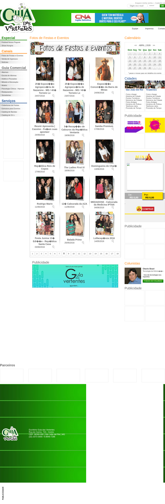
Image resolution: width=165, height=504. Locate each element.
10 (74, 254)
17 (112, 254)
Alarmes (5, 72)
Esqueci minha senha (144, 3)
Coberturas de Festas (10, 105)
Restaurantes (7, 92)
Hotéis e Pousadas (9, 79)
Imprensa (149, 28)
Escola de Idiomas (9, 75)
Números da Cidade (134, 100)
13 (90, 254)
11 (79, 254)
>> (154, 45)
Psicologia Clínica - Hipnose (13, 89)
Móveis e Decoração (10, 82)
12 (84, 254)
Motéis (4, 85)
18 (117, 254)
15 (101, 254)
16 (107, 254)
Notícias (5, 62)
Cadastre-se (160, 3)
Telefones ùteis (132, 106)
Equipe (135, 28)
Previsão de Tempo (133, 108)
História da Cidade (133, 96)
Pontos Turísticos (133, 98)
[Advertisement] (13, 139)
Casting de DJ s (8, 115)
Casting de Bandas (9, 112)
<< (135, 45)
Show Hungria (7, 46)
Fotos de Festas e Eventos (12, 56)
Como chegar (131, 94)
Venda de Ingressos (10, 59)
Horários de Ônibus (133, 104)
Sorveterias (6, 95)
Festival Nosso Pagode (11, 42)
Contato (161, 28)
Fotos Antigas (131, 102)
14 (96, 254)
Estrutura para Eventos (11, 109)
